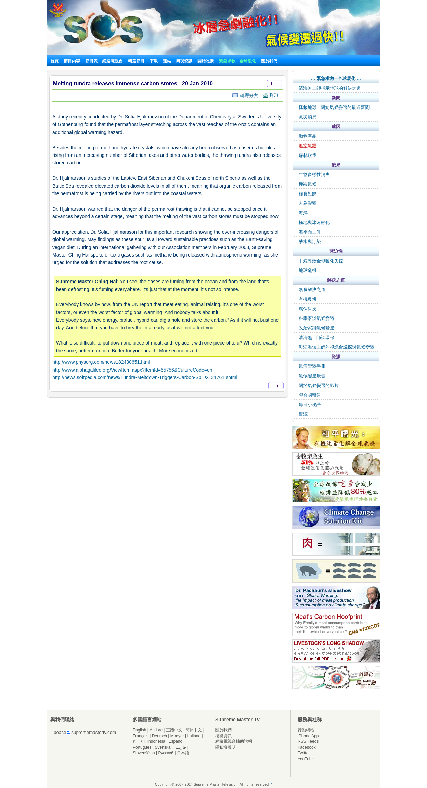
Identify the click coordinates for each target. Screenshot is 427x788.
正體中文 (174, 730)
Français (140, 736)
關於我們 (269, 61)
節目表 (91, 61)
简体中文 (193, 730)
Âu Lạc (156, 730)
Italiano (193, 736)
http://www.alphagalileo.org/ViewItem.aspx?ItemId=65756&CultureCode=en (132, 370)
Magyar (177, 736)
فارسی (180, 747)
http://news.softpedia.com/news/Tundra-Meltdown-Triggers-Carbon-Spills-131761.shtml (144, 377)
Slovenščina (144, 753)
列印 (270, 95)
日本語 (183, 753)
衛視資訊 (184, 61)
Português (142, 747)
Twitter (304, 753)
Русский (166, 753)
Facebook (307, 747)
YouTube (306, 758)
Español (176, 741)
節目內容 (72, 61)
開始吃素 (205, 61)
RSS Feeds (308, 741)
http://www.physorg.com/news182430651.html (101, 362)
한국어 (139, 741)
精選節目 (136, 61)
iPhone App (308, 736)
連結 (167, 61)
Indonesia (156, 741)
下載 (154, 61)
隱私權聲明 (225, 747)
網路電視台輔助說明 (233, 741)
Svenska (163, 747)
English (139, 730)
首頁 (54, 61)
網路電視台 (113, 61)
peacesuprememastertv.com (85, 732)
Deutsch (159, 736)
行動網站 (306, 730)
